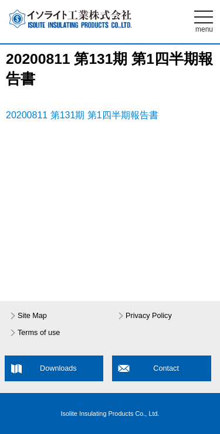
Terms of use (39, 333)
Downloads (58, 368)
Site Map (32, 316)
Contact (166, 368)
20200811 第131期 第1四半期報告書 (82, 115)
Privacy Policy (149, 316)
